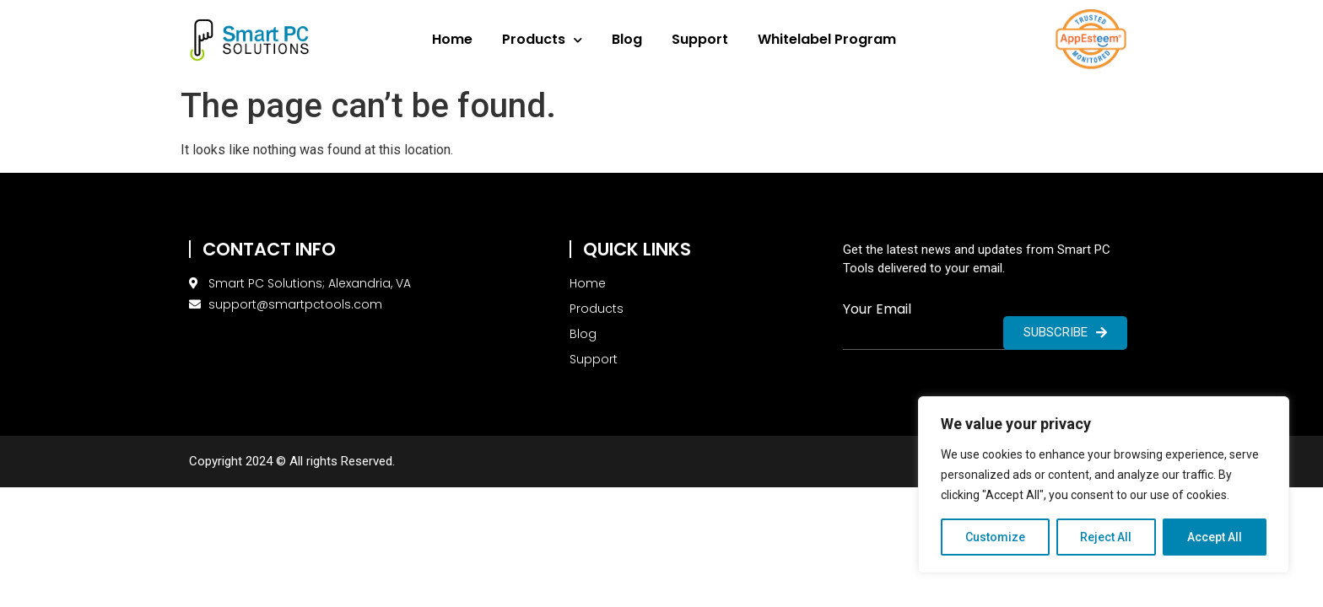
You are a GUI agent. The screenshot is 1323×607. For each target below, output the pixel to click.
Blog (627, 39)
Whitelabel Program (827, 39)
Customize (995, 537)
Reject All (1106, 537)
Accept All (1214, 537)
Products (542, 40)
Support (700, 39)
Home (452, 39)
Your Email (877, 309)
